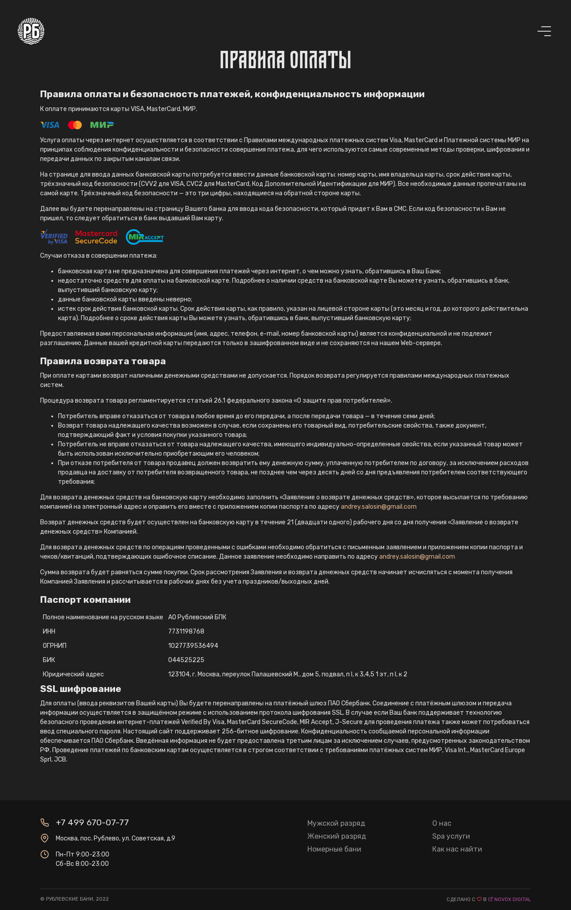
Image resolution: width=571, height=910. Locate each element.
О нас (441, 823)
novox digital (512, 899)
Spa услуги (451, 836)
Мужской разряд (336, 823)
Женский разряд (336, 836)
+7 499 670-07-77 (92, 822)
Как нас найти (457, 849)
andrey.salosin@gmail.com (379, 507)
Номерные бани (334, 849)
